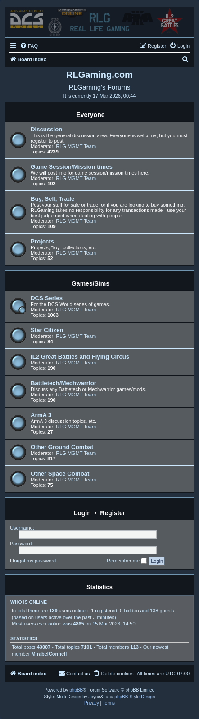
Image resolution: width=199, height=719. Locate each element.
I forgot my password (33, 560)
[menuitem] (29, 45)
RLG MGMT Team (76, 146)
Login (82, 513)
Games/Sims (90, 283)
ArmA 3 (41, 415)
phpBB (76, 690)
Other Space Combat (60, 473)
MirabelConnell (49, 653)
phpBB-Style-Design (134, 696)
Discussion (46, 129)
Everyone (90, 114)
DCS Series (47, 298)
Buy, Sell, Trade (52, 198)
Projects (42, 241)
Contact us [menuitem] (74, 673)
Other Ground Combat (62, 447)
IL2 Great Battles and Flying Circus (80, 356)
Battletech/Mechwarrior (63, 383)
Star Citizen (47, 330)
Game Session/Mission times (72, 166)
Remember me (127, 561)
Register (112, 513)
